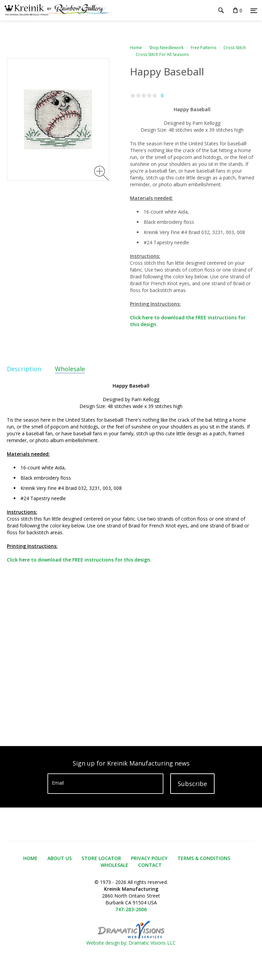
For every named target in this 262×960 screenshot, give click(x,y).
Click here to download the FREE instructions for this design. (79, 559)
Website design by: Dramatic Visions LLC (131, 939)
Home (136, 47)
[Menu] (254, 10)
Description (24, 369)
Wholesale (70, 369)
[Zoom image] (101, 173)
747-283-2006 (131, 909)
